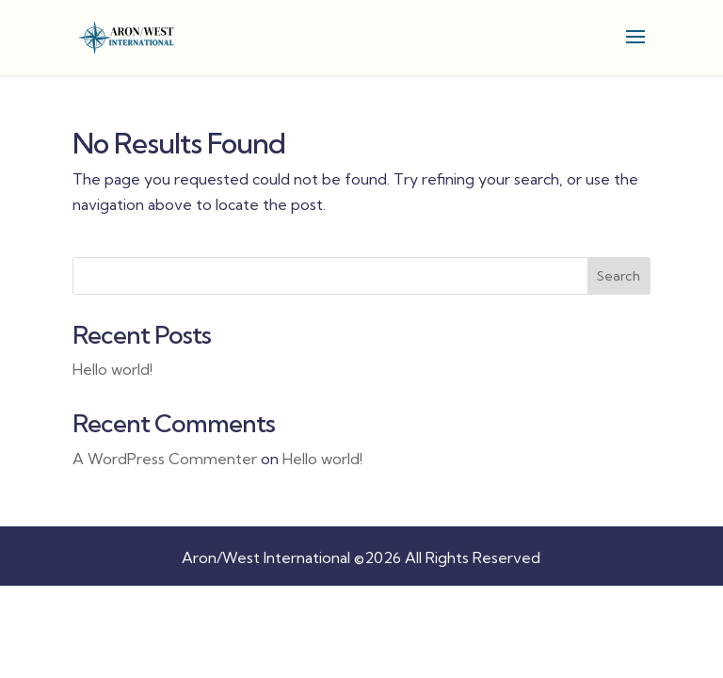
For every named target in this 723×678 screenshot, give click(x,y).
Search (618, 275)
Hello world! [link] (112, 369)
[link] (127, 35)
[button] (635, 49)
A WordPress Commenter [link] (164, 458)
